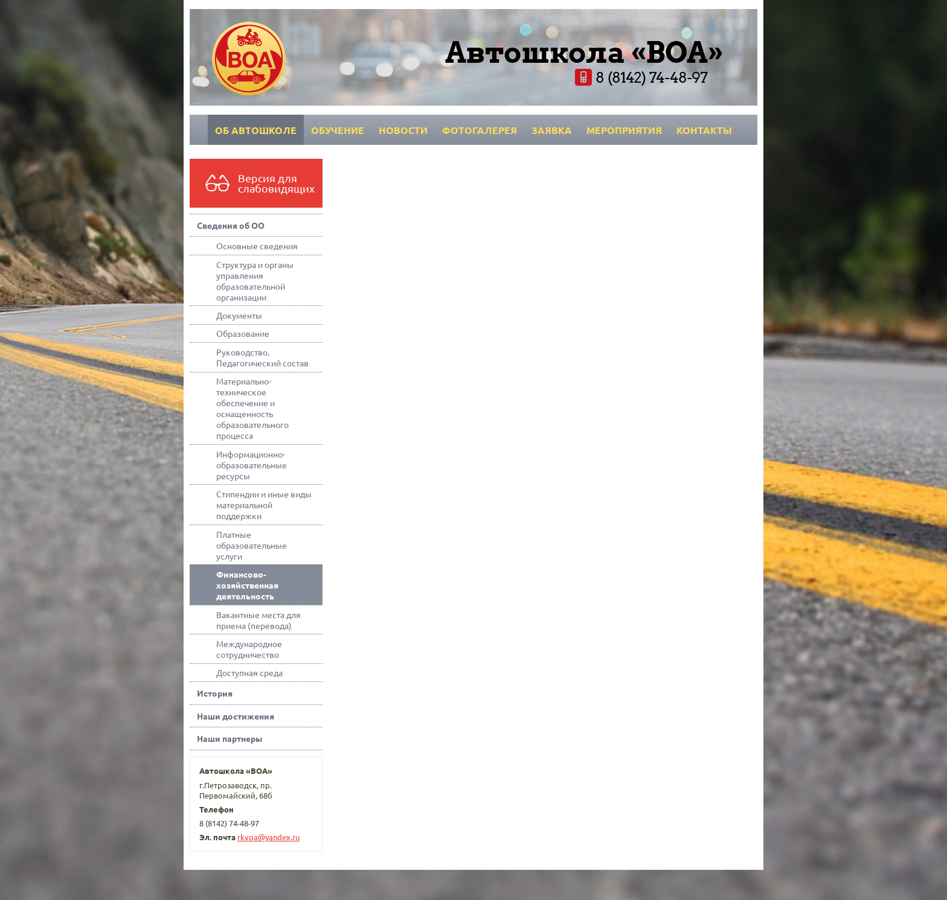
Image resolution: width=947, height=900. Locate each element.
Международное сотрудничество (249, 649)
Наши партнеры (230, 738)
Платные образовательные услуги (251, 545)
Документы (239, 315)
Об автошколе (256, 130)
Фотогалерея (479, 130)
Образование (242, 333)
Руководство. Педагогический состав (262, 357)
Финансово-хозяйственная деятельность (247, 585)
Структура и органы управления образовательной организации (255, 280)
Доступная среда (249, 672)
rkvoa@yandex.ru (268, 837)
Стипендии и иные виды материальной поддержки (264, 504)
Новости (403, 130)
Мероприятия (624, 130)
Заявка (551, 130)
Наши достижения (235, 715)
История (215, 693)
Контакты (704, 130)
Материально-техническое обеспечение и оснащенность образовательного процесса (252, 408)
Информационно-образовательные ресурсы (251, 464)
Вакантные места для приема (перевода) (258, 620)
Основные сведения (257, 245)
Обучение (337, 130)
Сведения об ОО (231, 225)
